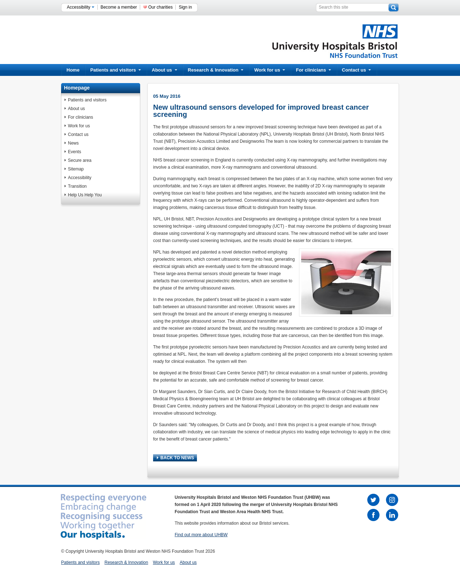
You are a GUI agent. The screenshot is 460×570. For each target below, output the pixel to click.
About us (164, 70)
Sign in (185, 7)
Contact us (356, 70)
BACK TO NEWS (175, 457)
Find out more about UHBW (201, 534)
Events (74, 151)
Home (72, 70)
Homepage (77, 88)
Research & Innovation (216, 70)
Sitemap (76, 169)
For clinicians (313, 70)
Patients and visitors (115, 70)
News (73, 143)
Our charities (160, 7)
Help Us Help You (85, 194)
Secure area (79, 160)
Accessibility (81, 7)
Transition (77, 186)
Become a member (119, 7)
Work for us (269, 70)
